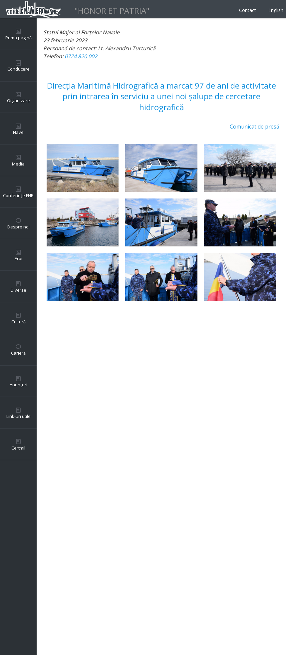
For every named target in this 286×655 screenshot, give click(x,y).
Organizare (18, 101)
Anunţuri (18, 385)
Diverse (18, 290)
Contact (247, 10)
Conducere (18, 69)
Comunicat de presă (254, 126)
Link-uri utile (18, 416)
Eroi (18, 258)
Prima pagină (18, 38)
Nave (18, 132)
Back (49, 635)
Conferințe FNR (18, 195)
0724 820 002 (81, 56)
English (275, 10)
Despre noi (18, 227)
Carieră (18, 353)
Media (18, 164)
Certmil (18, 448)
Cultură (18, 322)
